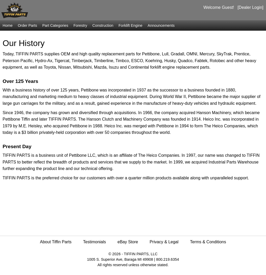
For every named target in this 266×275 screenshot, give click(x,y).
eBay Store (127, 242)
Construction (103, 25)
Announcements (161, 25)
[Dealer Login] (250, 7)
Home (7, 25)
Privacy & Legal (164, 242)
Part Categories (55, 25)
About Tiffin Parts (56, 242)
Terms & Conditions (208, 242)
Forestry (80, 25)
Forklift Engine (130, 25)
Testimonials (94, 242)
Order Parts (27, 25)
